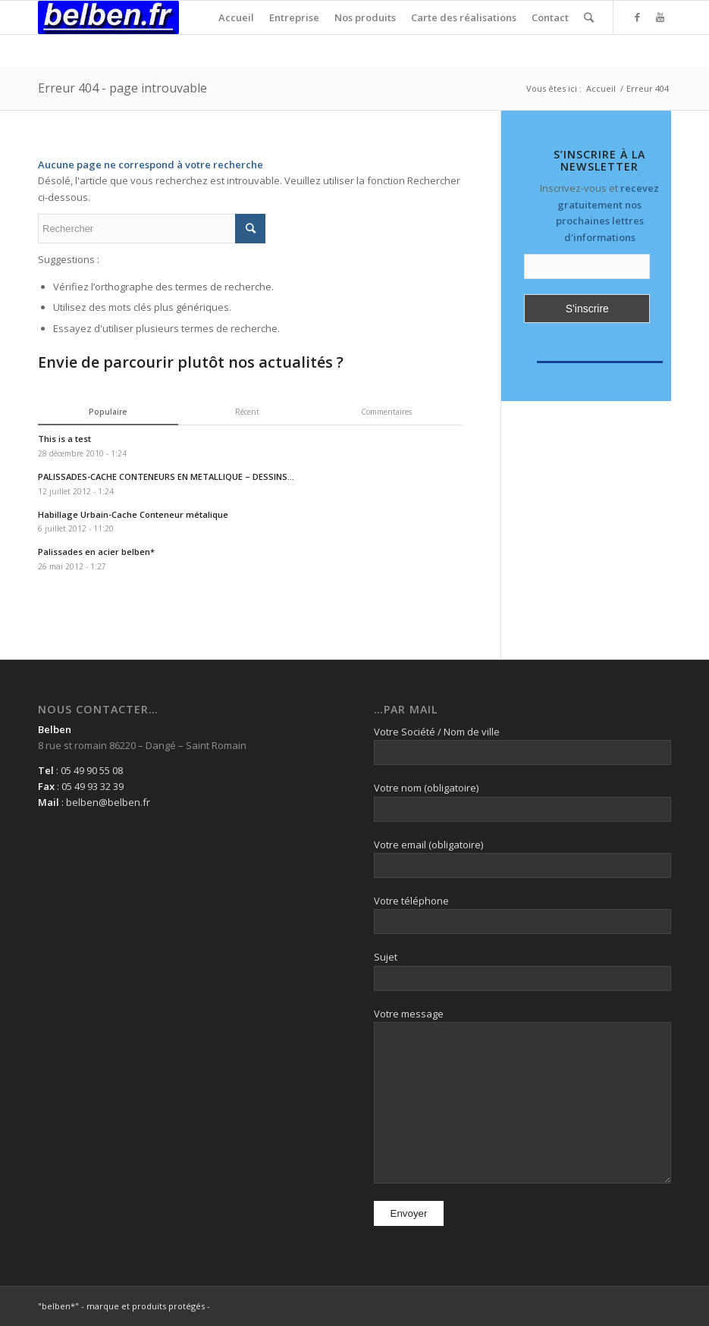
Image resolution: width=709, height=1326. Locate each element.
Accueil (601, 88)
